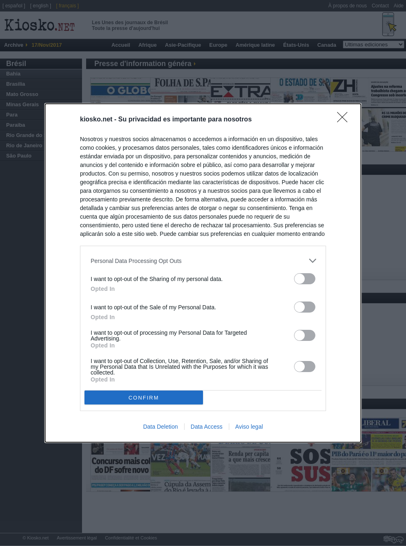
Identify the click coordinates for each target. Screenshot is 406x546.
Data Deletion (160, 426)
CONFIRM (143, 398)
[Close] (345, 120)
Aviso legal (249, 426)
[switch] (304, 278)
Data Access (207, 426)
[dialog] (203, 273)
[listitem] (203, 260)
